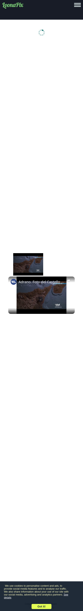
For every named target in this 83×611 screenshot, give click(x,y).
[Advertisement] (41, 87)
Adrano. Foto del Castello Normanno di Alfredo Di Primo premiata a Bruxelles (41, 281)
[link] (14, 282)
